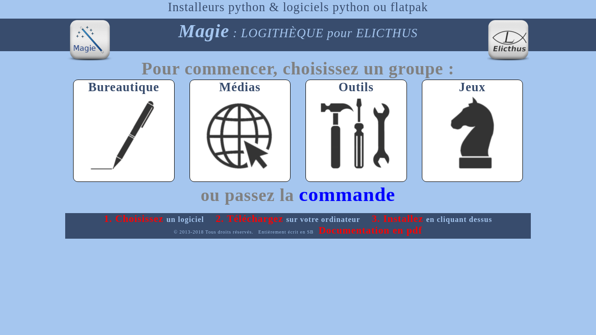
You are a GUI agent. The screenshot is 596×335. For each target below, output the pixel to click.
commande (347, 194)
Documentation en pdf (370, 230)
